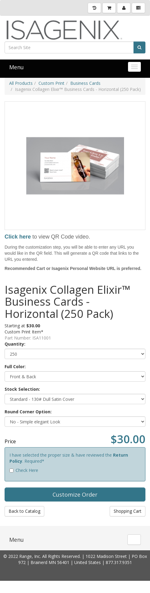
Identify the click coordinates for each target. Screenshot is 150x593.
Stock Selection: (22, 389)
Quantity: (15, 344)
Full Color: (15, 366)
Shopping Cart (127, 511)
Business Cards (85, 83)
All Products (21, 83)
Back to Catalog (24, 511)
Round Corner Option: (28, 412)
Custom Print (51, 83)
